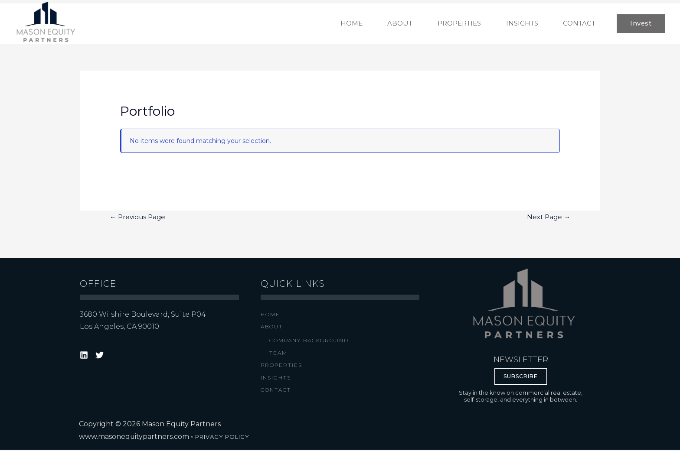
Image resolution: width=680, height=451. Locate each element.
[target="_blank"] (85, 356)
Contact (276, 391)
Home (270, 315)
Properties (281, 366)
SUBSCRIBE (520, 377)
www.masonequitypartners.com (134, 438)
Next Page (548, 218)
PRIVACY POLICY (223, 438)
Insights (276, 379)
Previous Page (137, 218)
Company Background (309, 341)
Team (278, 354)
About (272, 327)
